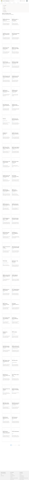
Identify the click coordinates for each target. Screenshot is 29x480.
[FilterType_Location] (2, 5)
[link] (6, 22)
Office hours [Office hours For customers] (11, 473)
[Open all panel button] (2, 3)
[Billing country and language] (22, 1)
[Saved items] (17, 1)
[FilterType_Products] (2, 7)
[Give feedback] (14, 1)
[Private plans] (18, 1)
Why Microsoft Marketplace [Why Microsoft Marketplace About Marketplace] (3, 473)
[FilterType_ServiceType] (2, 10)
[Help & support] (15, 1)
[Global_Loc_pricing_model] (2, 11)
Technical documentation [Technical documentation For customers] (12, 475)
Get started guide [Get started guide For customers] (11, 474)
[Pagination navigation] (15, 446)
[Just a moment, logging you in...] (27, 1)
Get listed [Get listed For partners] (20, 474)
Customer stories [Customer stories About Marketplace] (2, 475)
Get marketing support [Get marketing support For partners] (22, 475)
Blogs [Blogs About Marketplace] (1, 474)
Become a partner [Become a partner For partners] (21, 473)
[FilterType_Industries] (2, 8)
